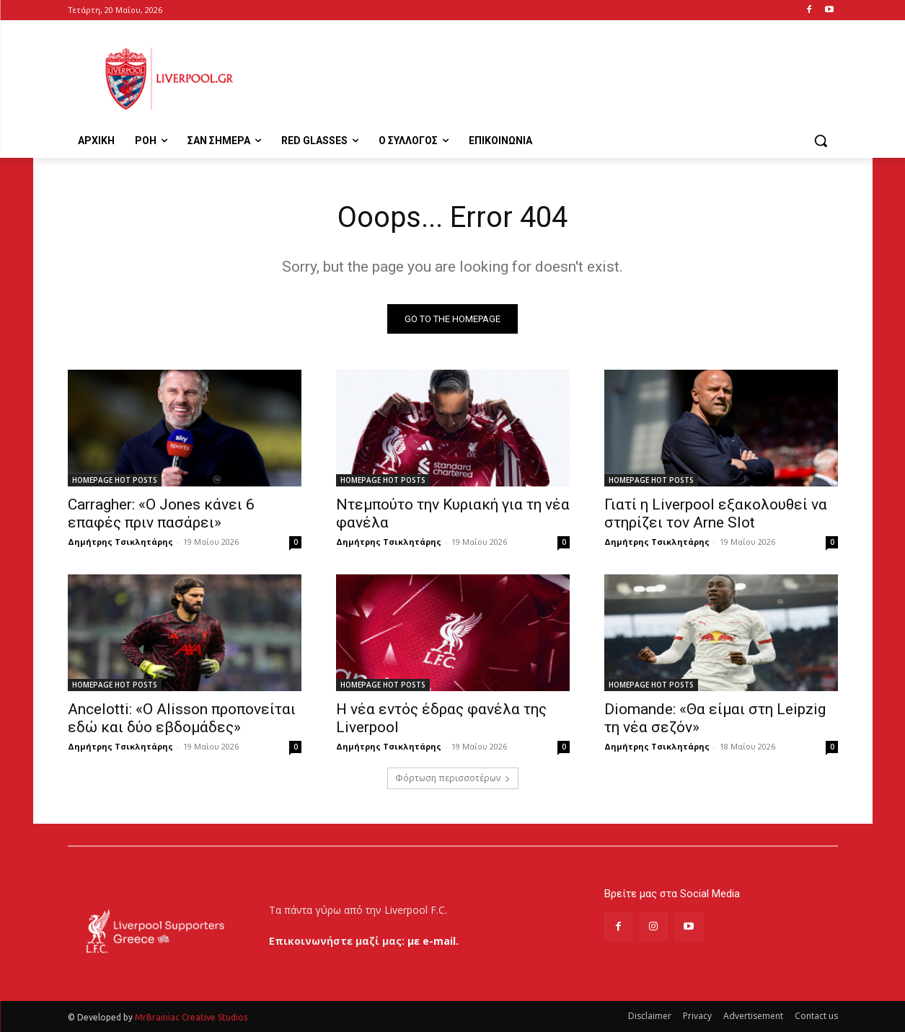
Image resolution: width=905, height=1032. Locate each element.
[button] (820, 140)
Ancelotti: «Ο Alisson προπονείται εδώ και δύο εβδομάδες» (182, 718)
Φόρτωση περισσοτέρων (453, 778)
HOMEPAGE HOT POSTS (114, 480)
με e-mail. (433, 941)
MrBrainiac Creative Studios (191, 1017)
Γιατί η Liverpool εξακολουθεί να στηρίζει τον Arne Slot (715, 513)
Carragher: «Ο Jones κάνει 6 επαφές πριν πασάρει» (161, 513)
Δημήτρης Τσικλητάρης (120, 541)
